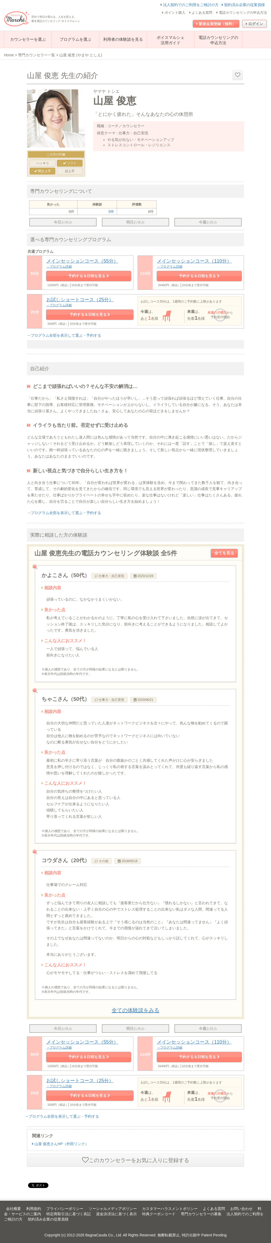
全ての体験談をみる (135, 1010)
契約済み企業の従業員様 (243, 5)
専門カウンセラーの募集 (201, 1214)
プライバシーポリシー (64, 1209)
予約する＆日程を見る (88, 276)
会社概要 (13, 1209)
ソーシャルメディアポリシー (113, 1209)
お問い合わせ (241, 1209)
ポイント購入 (173, 13)
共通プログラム (40, 251)
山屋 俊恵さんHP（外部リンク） (60, 1144)
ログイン (254, 24)
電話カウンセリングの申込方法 (241, 13)
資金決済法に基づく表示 (116, 1214)
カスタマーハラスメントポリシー (170, 1209)
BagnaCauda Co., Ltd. (103, 1235)
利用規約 (33, 1209)
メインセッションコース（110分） (199, 263)
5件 (111, 211)
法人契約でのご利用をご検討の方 (190, 5)
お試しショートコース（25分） (89, 302)
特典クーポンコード (158, 1214)
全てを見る (224, 553)
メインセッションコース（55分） (88, 263)
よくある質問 (201, 13)
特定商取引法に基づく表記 (68, 1214)
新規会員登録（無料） (216, 24)
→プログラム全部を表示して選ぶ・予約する (64, 335)
